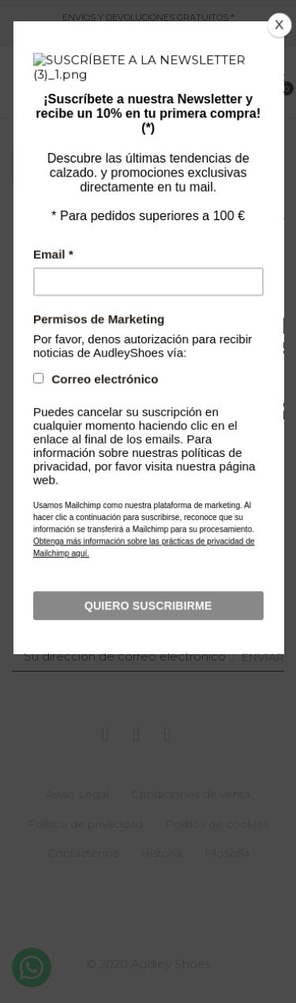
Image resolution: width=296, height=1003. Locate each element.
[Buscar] (145, 462)
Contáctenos (82, 853)
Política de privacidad (85, 824)
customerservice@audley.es (213, 35)
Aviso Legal (77, 794)
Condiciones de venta (190, 794)
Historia (161, 853)
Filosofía (226, 853)
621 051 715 (128, 35)
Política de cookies (217, 824)
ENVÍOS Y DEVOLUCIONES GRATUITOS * (148, 17)
